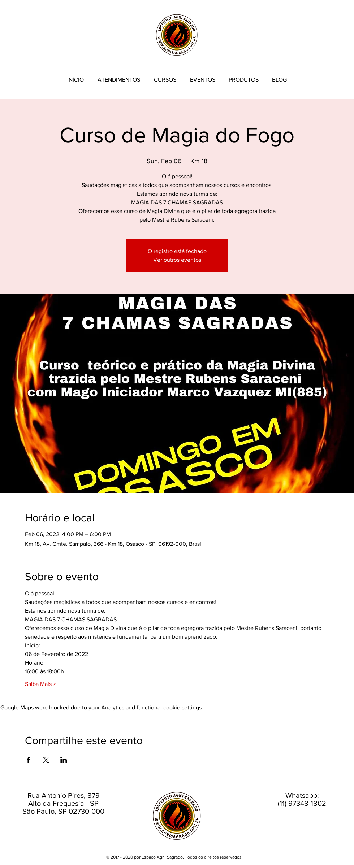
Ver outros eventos (177, 260)
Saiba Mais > (40, 684)
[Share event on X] (46, 760)
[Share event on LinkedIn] (63, 760)
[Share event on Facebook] (28, 760)
